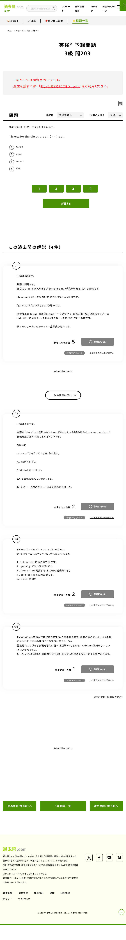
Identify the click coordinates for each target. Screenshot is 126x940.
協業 (53, 908)
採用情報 (39, 908)
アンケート (73, 11)
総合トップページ (106, 11)
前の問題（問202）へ (19, 816)
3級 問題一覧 (63, 816)
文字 (97, 121)
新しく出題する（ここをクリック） (63, 86)
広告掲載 (24, 908)
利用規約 (66, 908)
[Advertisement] (63, 784)
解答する (66, 213)
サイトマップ (24, 913)
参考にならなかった (74, 362)
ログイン (95, 11)
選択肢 (50, 121)
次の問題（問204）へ (106, 816)
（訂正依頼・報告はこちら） (43, 133)
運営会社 (8, 908)
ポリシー (7, 913)
